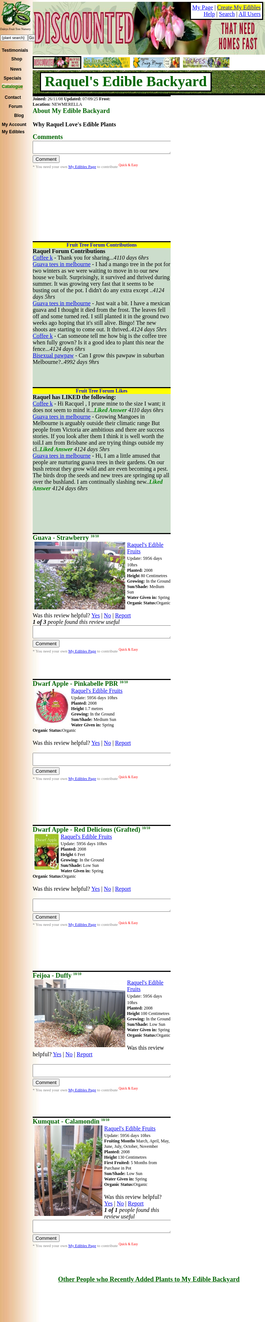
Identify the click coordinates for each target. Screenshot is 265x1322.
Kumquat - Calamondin (71, 1121)
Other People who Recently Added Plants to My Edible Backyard (149, 1279)
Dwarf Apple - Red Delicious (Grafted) (91, 829)
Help (209, 14)
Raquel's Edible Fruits (97, 691)
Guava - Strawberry (66, 537)
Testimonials (15, 50)
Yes (95, 615)
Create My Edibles (239, 7)
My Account (14, 124)
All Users (249, 14)
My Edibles (13, 131)
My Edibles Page (82, 169)
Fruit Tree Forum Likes (101, 391)
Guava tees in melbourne (62, 264)
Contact (13, 97)
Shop (16, 59)
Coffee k (43, 258)
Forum (15, 106)
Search (227, 14)
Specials (12, 78)
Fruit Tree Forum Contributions (101, 245)
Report (123, 615)
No (107, 615)
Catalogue (12, 86)
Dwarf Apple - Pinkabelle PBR (80, 683)
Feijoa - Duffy (57, 975)
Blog (19, 115)
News (15, 69)
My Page (202, 7)
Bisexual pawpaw (53, 355)
